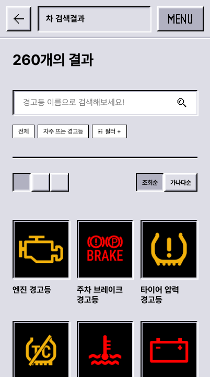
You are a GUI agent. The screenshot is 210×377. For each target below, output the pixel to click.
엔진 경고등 (32, 290)
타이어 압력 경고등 (160, 295)
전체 (23, 131)
